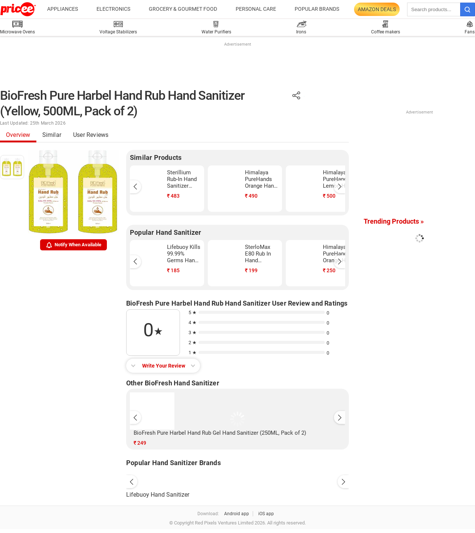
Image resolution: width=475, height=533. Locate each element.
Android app (236, 513)
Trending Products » (394, 221)
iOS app (266, 513)
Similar (51, 134)
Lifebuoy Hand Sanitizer (157, 494)
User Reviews (90, 134)
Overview (18, 134)
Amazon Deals (377, 9)
